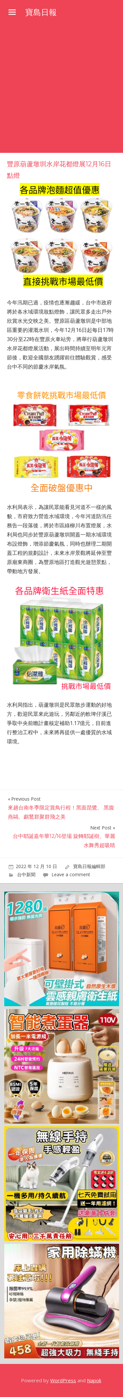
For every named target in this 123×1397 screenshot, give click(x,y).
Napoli (94, 1380)
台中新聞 (26, 874)
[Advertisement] (61, 88)
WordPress (63, 1380)
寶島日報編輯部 (89, 866)
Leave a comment (70, 874)
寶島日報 (41, 12)
